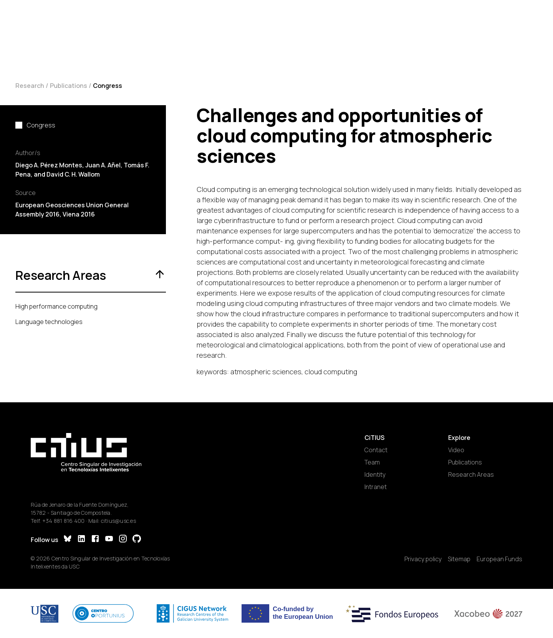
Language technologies (49, 321)
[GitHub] (136, 539)
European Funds (499, 559)
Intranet (375, 487)
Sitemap (459, 559)
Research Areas (471, 474)
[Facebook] (95, 539)
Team (372, 462)
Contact (375, 450)
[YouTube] (109, 539)
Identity (375, 474)
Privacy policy (423, 559)
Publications (68, 85)
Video (456, 450)
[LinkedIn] (81, 539)
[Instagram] (122, 539)
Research (29, 85)
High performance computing (56, 306)
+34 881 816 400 (63, 520)
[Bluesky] (67, 539)
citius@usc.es (118, 520)
